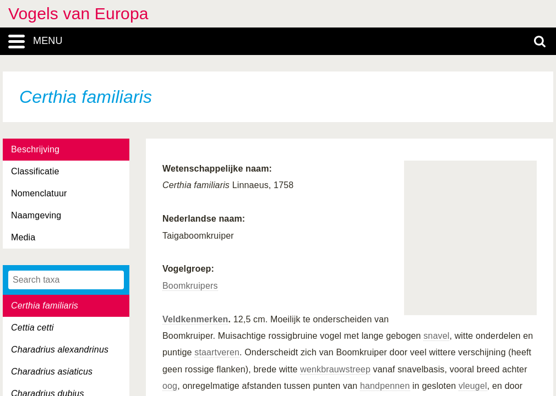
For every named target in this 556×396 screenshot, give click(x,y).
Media (23, 237)
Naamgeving (36, 215)
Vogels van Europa (78, 13)
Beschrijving (35, 149)
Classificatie (35, 171)
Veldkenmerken (195, 319)
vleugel (473, 386)
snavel (436, 335)
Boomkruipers (190, 285)
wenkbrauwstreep (335, 369)
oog (169, 386)
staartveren (216, 352)
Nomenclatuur (39, 193)
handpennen (385, 386)
